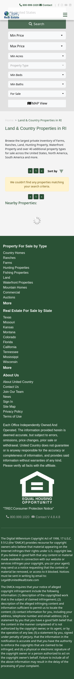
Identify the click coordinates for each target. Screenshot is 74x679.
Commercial (11, 292)
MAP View (37, 103)
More (7, 303)
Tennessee (10, 352)
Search (36, 24)
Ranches (9, 257)
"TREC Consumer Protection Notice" (28, 508)
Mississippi (10, 357)
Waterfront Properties (18, 282)
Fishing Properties (16, 272)
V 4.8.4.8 (54, 517)
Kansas (8, 327)
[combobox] (37, 56)
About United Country (18, 382)
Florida (8, 342)
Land (6, 277)
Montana (9, 332)
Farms (7, 262)
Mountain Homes (15, 287)
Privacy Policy (13, 411)
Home (9, 120)
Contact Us (11, 386)
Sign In (8, 401)
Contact (46, 5)
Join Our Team (13, 391)
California (10, 347)
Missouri (9, 322)
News (7, 396)
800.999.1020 (17, 517)
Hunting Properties (16, 267)
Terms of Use (12, 416)
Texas (7, 317)
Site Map (9, 406)
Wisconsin (10, 362)
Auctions (9, 297)
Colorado (9, 337)
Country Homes (14, 253)
